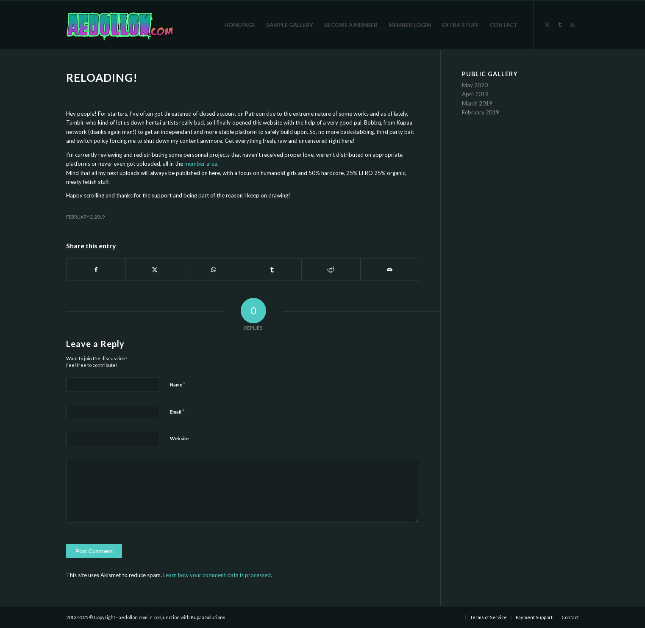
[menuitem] (240, 25)
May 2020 (475, 85)
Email (177, 411)
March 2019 (477, 103)
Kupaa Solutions (208, 617)
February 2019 (480, 112)
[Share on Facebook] (96, 269)
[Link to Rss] (572, 24)
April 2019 (475, 94)
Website (179, 438)
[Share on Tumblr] (272, 269)
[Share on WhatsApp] (213, 269)
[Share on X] (155, 269)
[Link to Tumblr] (559, 24)
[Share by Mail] (390, 269)
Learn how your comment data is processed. (217, 575)
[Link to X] (547, 24)
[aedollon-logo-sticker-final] (119, 25)
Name (177, 384)
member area (200, 163)
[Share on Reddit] (331, 269)
